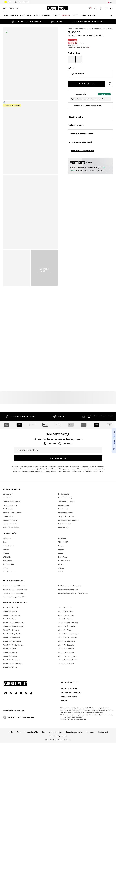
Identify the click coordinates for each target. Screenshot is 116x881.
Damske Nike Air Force (11, 681)
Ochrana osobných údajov (52, 816)
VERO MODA (63, 721)
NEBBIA (6, 733)
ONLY (60, 751)
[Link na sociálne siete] (5, 777)
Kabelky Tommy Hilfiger (12, 692)
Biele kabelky (63, 707)
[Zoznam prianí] (106, 8)
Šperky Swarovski (10, 703)
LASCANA (7, 736)
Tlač (18, 816)
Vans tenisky (8, 673)
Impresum (90, 816)
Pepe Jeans (62, 736)
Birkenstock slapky (65, 692)
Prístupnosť (103, 816)
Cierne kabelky (9, 696)
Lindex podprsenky (10, 699)
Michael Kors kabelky (11, 707)
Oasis (5, 721)
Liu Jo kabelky (63, 673)
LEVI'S (60, 744)
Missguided (7, 740)
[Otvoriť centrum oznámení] (100, 8)
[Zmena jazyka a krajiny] (110, 2)
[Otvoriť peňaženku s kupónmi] (89, 8)
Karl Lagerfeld (8, 744)
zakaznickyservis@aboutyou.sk (38, 650)
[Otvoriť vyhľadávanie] (110, 16)
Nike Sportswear (9, 751)
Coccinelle (62, 718)
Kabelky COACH (64, 703)
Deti (18, 8)
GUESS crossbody (10, 684)
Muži (12, 8)
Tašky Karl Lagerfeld (66, 681)
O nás (10, 816)
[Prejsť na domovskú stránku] (57, 8)
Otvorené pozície (31, 816)
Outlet (7, 2)
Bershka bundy (64, 684)
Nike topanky (63, 688)
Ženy (5, 8)
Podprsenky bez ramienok (68, 699)
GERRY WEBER (64, 740)
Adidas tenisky (9, 688)
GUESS (61, 747)
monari (5, 747)
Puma (60, 733)
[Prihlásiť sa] (95, 8)
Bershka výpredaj (65, 677)
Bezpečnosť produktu (58, 820)
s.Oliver (6, 729)
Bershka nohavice (9, 677)
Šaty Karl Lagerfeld (66, 696)
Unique (61, 725)
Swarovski (7, 718)
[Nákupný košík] (111, 8)
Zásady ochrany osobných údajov (32, 648)
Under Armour (8, 725)
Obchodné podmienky (74, 816)
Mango (61, 729)
